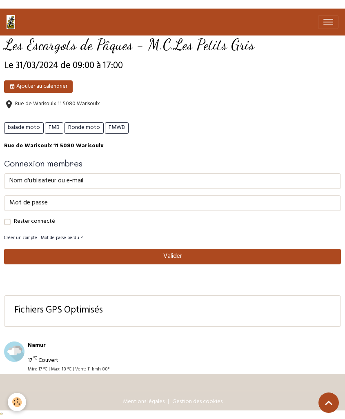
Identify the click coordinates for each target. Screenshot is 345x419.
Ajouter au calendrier (38, 86)
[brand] (12, 22)
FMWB (117, 127)
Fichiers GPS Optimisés (58, 311)
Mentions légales (144, 402)
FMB (54, 127)
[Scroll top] (328, 402)
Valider (172, 257)
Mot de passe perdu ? (61, 238)
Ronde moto (84, 127)
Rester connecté (34, 221)
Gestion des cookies (197, 402)
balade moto (24, 127)
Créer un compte (20, 238)
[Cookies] (17, 402)
